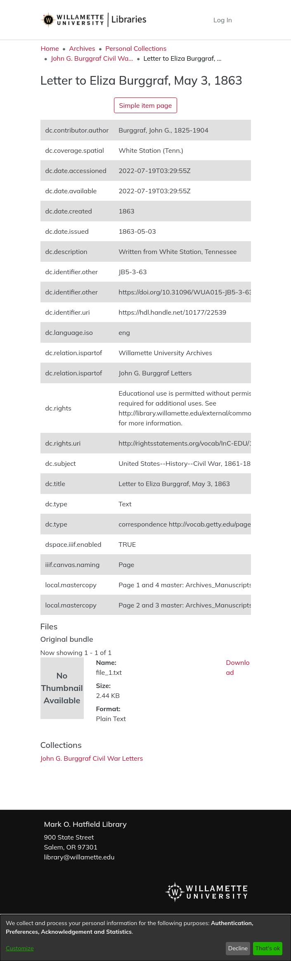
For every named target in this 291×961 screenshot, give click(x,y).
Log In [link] (223, 20)
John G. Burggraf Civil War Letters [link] (92, 58)
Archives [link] (82, 48)
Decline (238, 948)
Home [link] (50, 48)
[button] (192, 20)
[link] (91, 758)
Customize (20, 948)
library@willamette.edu (79, 857)
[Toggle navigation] (245, 20)
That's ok (267, 948)
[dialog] (145, 938)
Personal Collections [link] (135, 48)
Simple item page (145, 105)
